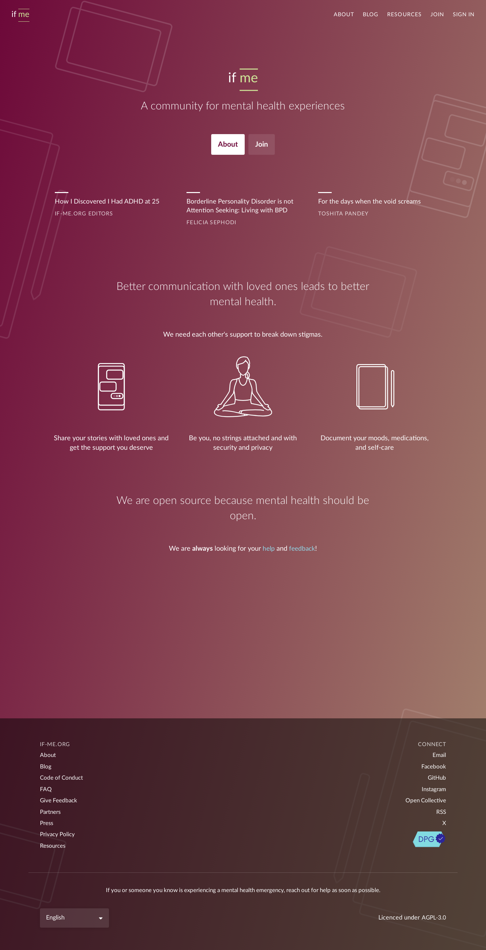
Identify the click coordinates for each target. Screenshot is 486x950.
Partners (51, 810)
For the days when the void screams (371, 203)
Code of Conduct (63, 774)
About (344, 14)
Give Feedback (60, 798)
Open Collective (424, 798)
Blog (370, 14)
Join (437, 14)
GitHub (436, 774)
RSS (441, 810)
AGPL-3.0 (433, 918)
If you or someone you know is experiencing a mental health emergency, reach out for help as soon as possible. (243, 890)
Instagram (433, 786)
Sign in (463, 14)
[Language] (74, 918)
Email (439, 750)
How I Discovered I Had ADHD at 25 (109, 203)
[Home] (20, 14)
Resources (404, 14)
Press (47, 822)
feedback (302, 551)
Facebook (433, 762)
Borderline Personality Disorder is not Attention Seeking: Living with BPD (241, 208)
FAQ (46, 786)
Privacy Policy (58, 834)
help (268, 551)
